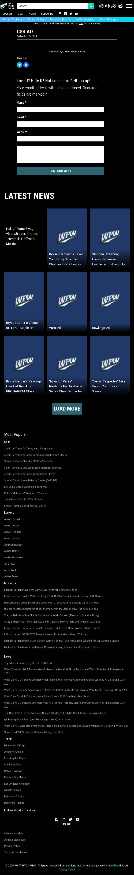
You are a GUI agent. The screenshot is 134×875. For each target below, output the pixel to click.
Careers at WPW (13, 833)
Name (21, 102)
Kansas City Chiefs (15, 777)
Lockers (8, 13)
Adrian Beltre (11, 551)
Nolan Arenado (85, 19)
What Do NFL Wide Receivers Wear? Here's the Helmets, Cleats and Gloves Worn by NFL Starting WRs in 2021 (67, 725)
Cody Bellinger (108, 19)
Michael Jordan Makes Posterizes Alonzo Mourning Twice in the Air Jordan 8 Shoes (52, 647)
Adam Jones (11, 538)
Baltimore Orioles (14, 796)
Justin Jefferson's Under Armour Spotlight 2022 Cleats (35, 455)
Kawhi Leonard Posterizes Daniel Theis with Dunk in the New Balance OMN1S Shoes (52, 628)
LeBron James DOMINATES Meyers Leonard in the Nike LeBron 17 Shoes (46, 634)
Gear (20, 13)
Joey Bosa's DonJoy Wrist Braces (23, 499)
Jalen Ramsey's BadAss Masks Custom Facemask (33, 467)
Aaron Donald (12, 519)
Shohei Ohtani (36, 19)
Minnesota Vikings (14, 745)
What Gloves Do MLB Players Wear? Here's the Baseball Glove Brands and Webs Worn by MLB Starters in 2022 (64, 671)
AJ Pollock (10, 570)
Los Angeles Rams (15, 758)
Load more (67, 408)
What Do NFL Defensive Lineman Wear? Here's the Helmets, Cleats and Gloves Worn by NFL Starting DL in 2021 (64, 704)
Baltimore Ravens (14, 802)
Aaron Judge (11, 525)
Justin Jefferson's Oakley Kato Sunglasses (28, 448)
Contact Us (110, 865)
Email (21, 117)
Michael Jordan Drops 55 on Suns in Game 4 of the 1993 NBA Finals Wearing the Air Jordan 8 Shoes (61, 640)
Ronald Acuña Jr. (13, 19)
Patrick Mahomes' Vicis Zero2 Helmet (26, 493)
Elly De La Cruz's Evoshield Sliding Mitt (25, 486)
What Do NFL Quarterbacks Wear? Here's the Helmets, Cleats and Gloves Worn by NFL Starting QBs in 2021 (65, 690)
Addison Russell (13, 544)
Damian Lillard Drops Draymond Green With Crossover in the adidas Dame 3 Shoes (51, 602)
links (81, 23)
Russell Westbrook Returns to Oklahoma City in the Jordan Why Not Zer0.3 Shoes (51, 608)
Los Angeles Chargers (17, 783)
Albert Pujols (11, 576)
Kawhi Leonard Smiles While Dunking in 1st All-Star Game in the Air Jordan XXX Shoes (53, 596)
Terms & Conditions (15, 852)
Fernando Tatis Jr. (60, 19)
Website (22, 132)
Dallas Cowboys (13, 771)
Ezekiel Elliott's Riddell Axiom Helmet (25, 506)
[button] (120, 6)
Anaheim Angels (13, 751)
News (32, 13)
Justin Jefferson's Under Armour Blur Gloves (29, 474)
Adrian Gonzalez (13, 557)
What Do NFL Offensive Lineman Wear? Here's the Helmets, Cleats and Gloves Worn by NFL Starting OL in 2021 (64, 681)
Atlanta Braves (12, 790)
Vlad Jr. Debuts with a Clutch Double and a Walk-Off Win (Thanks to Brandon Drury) (51, 615)
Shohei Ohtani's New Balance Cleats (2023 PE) (30, 480)
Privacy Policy (12, 846)
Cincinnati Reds (13, 764)
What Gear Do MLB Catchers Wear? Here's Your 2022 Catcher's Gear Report (47, 696)
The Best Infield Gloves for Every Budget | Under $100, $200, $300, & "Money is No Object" (55, 713)
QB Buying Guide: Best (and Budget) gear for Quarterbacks (37, 719)
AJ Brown (9, 563)
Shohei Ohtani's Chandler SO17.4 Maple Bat (28, 461)
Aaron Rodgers (12, 532)
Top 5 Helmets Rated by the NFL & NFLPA (28, 663)
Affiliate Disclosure (15, 839)
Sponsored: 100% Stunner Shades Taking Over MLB (33, 732)
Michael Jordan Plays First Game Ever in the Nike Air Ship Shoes (40, 589)
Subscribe (47, 13)
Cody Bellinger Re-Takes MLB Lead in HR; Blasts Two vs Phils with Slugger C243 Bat (52, 621)
